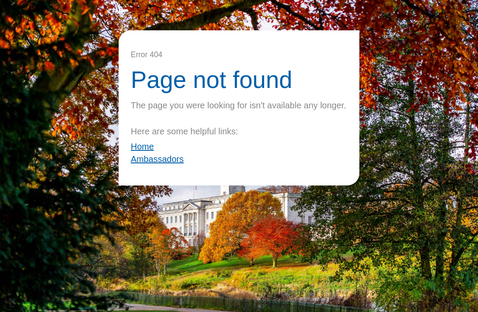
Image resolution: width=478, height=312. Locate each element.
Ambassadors (157, 159)
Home (142, 146)
